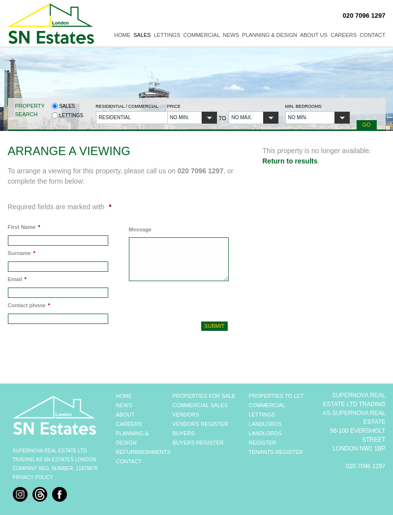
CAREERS (129, 424)
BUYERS (184, 433)
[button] (128, 117)
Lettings (167, 35)
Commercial (201, 35)
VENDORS (186, 415)
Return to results (290, 161)
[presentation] (181, 300)
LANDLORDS (265, 424)
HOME (124, 396)
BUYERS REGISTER (198, 443)
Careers (344, 35)
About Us (314, 35)
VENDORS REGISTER (201, 424)
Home (122, 35)
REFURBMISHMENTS (143, 452)
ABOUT (125, 415)
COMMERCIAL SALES (200, 405)
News (231, 35)
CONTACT (129, 461)
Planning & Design (269, 35)
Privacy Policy (33, 477)
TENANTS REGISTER (276, 452)
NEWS (124, 405)
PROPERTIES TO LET (276, 396)
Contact (372, 35)
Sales (142, 35)
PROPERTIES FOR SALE (204, 396)
